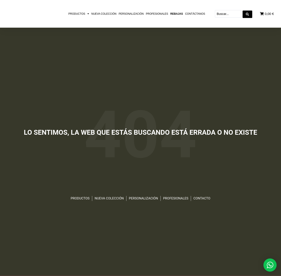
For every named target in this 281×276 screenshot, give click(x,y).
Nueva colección (103, 13)
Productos (78, 14)
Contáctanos (195, 13)
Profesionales (157, 13)
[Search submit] (247, 14)
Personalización (131, 13)
